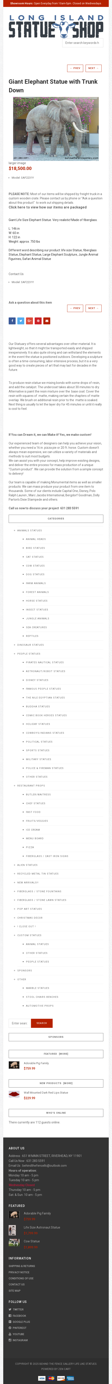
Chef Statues (35, 803)
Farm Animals (36, 583)
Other (21, 979)
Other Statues (37, 776)
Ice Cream (33, 829)
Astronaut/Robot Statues (45, 671)
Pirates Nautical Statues (45, 662)
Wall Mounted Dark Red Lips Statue (46, 1092)
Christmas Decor (30, 917)
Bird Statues (35, 548)
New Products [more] (56, 1083)
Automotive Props (40, 1005)
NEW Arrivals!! (28, 882)
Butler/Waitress (38, 794)
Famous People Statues (43, 688)
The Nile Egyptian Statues (45, 697)
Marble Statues (37, 988)
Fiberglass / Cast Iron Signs (47, 856)
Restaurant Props (31, 785)
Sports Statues (38, 750)
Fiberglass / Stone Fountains (39, 891)
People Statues (29, 653)
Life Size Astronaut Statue (42, 1227)
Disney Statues (37, 680)
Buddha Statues (38, 706)
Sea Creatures (36, 627)
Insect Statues (37, 609)
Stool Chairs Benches (42, 997)
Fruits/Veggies (37, 821)
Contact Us (16, 274)
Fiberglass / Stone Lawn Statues (42, 900)
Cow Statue (32, 1241)
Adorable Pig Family (36, 1063)
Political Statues (39, 741)
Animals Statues (29, 530)
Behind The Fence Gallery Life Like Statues (67, 1363)
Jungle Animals (37, 618)
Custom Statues (29, 935)
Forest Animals (37, 592)
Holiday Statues (38, 724)
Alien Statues (27, 865)
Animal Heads (36, 539)
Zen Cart (64, 1369)
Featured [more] (56, 1053)
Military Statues (38, 759)
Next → (93, 68)
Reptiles (32, 636)
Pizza (30, 847)
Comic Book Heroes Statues (46, 715)
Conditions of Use (21, 1278)
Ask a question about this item (30, 302)
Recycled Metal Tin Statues (38, 873)
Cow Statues (35, 565)
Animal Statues (37, 944)
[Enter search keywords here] (19, 1023)
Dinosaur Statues (30, 645)
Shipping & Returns (22, 1266)
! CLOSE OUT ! (26, 926)
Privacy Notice (19, 1272)
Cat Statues (35, 557)
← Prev (75, 68)
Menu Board (35, 838)
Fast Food (33, 812)
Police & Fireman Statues (45, 768)
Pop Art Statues (29, 909)
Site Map (15, 1290)
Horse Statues (37, 600)
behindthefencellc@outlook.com (44, 1165)
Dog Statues (35, 574)
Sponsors (24, 970)
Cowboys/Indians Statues (45, 733)
